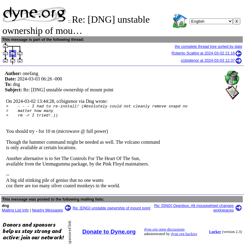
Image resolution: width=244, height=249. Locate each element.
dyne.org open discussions (164, 232)
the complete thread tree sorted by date (208, 46)
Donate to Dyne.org (109, 234)
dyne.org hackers (184, 236)
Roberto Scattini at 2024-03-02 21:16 (207, 53)
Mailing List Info (15, 213)
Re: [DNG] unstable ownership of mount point (112, 210)
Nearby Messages (47, 213)
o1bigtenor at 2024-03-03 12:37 (211, 60)
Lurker (215, 234)
